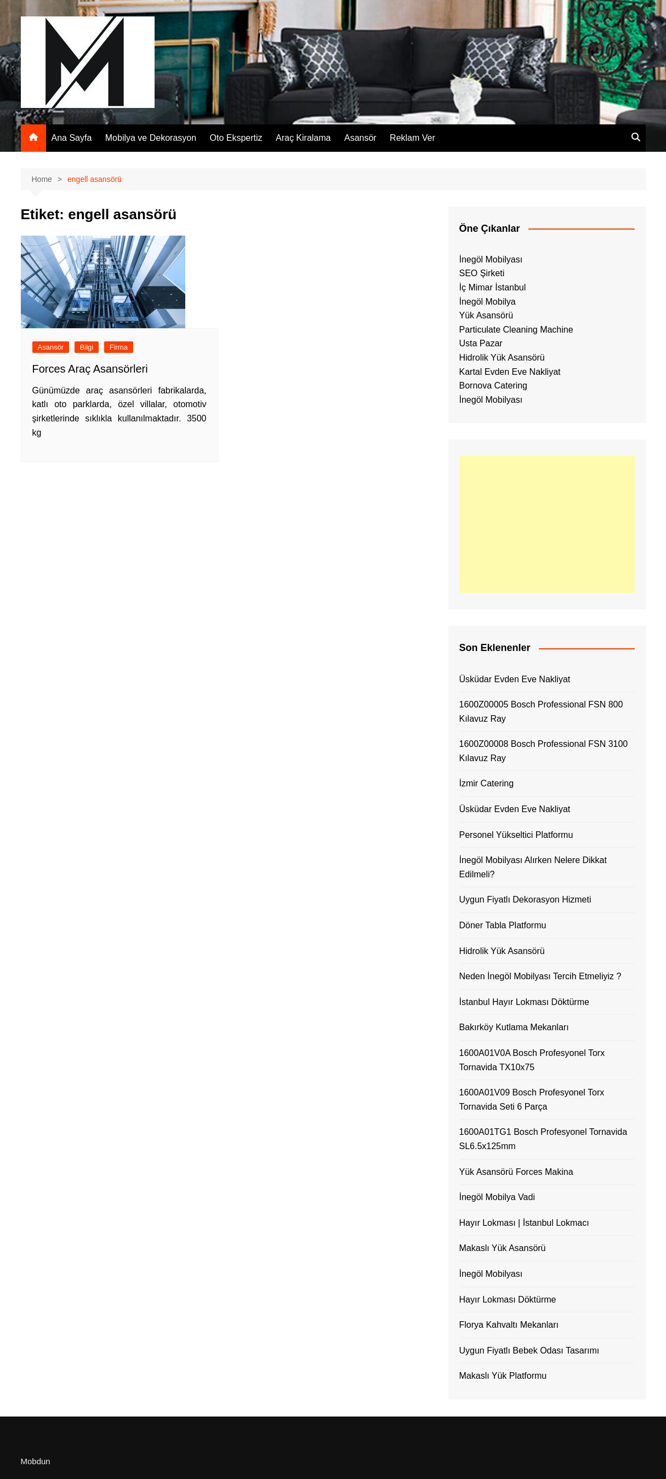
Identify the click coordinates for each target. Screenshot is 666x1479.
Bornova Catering (493, 385)
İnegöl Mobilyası (491, 259)
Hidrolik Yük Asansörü (502, 357)
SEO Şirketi (482, 273)
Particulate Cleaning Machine (516, 329)
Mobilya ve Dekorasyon (150, 137)
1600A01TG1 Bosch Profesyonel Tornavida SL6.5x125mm (543, 1139)
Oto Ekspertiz (236, 137)
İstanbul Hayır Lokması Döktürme (524, 1002)
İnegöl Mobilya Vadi (497, 1197)
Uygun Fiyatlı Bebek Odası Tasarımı (529, 1350)
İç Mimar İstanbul (492, 287)
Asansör (360, 137)
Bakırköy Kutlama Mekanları (514, 1027)
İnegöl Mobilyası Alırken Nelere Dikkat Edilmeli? (533, 867)
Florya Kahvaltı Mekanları (509, 1324)
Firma (119, 347)
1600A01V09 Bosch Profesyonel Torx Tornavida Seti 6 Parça (532, 1099)
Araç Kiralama (303, 137)
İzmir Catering (486, 783)
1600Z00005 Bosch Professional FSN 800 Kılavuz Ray (541, 711)
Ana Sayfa (72, 137)
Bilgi (87, 347)
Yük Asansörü (486, 315)
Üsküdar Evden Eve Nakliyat (515, 679)
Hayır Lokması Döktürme (507, 1299)
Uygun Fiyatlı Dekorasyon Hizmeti (525, 899)
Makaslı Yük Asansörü (502, 1248)
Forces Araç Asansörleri (90, 369)
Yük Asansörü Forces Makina (516, 1172)
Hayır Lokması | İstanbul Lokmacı (524, 1222)
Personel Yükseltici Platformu (516, 835)
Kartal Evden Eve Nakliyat (510, 371)
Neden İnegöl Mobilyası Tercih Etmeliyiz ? (540, 976)
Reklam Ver (412, 137)
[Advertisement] (547, 524)
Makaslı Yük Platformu (503, 1375)
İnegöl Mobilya (487, 301)
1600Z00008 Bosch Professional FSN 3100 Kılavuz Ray (543, 751)
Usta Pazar (481, 343)
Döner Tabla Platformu (503, 925)
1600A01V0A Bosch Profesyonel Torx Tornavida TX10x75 (532, 1060)
